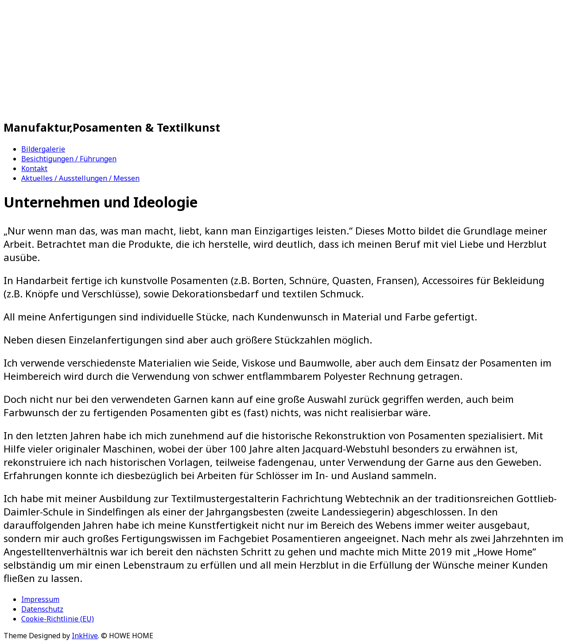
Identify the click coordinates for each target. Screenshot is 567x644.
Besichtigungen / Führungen (69, 159)
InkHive (85, 635)
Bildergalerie (43, 149)
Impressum (40, 599)
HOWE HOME (145, 60)
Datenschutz (42, 609)
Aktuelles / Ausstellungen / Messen (80, 178)
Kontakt (34, 168)
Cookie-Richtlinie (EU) (57, 619)
